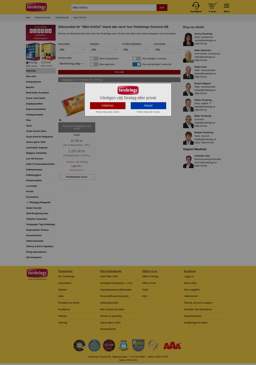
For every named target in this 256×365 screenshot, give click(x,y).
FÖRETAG (108, 114)
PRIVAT (148, 114)
